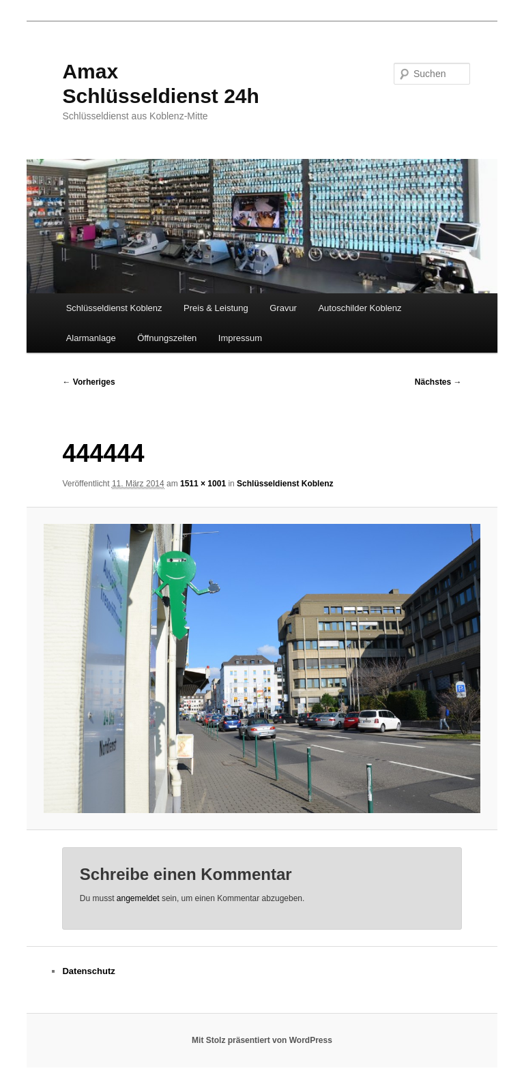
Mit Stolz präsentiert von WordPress (262, 1040)
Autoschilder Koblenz (359, 308)
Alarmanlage (91, 338)
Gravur (283, 308)
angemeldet (138, 898)
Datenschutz (88, 971)
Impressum (240, 338)
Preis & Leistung (216, 308)
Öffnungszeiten (166, 338)
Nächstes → (438, 382)
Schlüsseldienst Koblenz (114, 308)
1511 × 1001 (203, 483)
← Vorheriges (88, 382)
